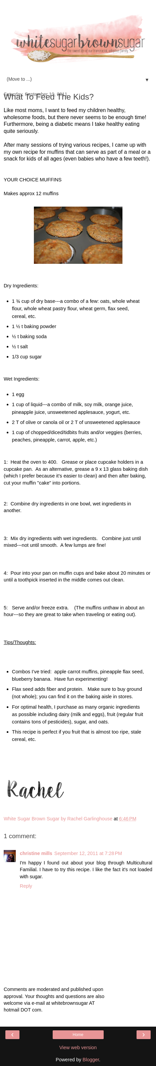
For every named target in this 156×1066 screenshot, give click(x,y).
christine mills (36, 853)
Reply (26, 886)
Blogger (91, 1059)
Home (77, 1034)
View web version (78, 1047)
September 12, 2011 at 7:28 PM (88, 853)
